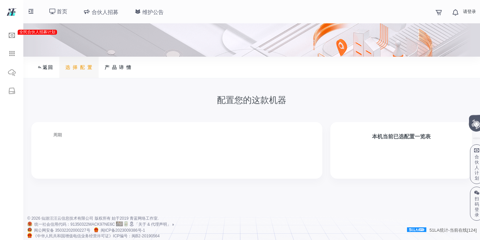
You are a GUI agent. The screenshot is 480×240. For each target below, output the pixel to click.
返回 (45, 67)
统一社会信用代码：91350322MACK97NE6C (74, 224)
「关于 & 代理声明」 (152, 224)
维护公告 (149, 11)
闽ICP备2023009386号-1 (123, 230)
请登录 (469, 11)
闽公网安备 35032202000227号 (62, 230)
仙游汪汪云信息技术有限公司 (67, 218)
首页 (58, 11)
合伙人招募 (100, 11)
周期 (57, 134)
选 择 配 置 (79, 67)
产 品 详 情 (118, 67)
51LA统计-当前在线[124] (442, 230)
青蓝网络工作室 (144, 218)
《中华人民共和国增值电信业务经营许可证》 (96, 236)
